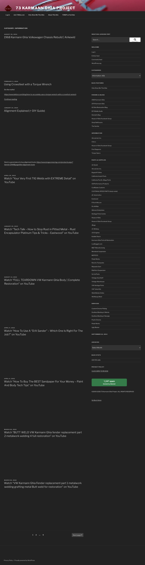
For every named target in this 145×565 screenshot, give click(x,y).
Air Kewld (95, 165)
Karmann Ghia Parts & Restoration (103, 240)
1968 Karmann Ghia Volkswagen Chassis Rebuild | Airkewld (39, 37)
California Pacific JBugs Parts (101, 180)
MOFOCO (95, 255)
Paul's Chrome (96, 320)
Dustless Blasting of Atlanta (100, 312)
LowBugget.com (97, 244)
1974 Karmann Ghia (98, 103)
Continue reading (10, 99)
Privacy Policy (8, 560)
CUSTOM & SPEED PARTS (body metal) (105, 191)
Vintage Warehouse (98, 281)
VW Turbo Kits (96, 289)
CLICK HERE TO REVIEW (100, 371)
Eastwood (95, 199)
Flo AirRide (95, 206)
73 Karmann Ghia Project (45, 8)
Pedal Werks (96, 259)
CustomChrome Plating (99, 308)
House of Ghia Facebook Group (101, 118)
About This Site (53, 15)
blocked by (109, 382)
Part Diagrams (96, 149)
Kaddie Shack (96, 236)
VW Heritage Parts (98, 285)
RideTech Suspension (98, 270)
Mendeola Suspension (99, 251)
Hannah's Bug (96, 115)
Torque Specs (96, 153)
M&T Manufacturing (98, 248)
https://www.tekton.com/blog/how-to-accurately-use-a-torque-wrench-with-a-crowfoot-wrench (40, 94)
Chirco (94, 142)
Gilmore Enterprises (98, 210)
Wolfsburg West (97, 296)
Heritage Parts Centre (99, 214)
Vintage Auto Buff (97, 278)
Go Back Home (96, 400)
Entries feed (95, 56)
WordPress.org (96, 63)
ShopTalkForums (97, 122)
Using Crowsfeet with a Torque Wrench (27, 84)
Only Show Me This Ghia (36, 15)
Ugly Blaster (95, 327)
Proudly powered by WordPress (24, 560)
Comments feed (97, 59)
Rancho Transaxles (98, 263)
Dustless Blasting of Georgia (101, 316)
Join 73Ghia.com (19, 15)
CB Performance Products (100, 184)
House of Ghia (96, 217)
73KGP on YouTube (68, 15)
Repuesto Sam (96, 266)
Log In (8, 15)
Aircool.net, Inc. (97, 138)
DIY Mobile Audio (97, 111)
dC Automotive (96, 195)
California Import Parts (99, 176)
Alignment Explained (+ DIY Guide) (24, 110)
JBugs (94, 225)
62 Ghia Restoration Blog (100, 107)
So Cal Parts (96, 274)
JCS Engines (96, 232)
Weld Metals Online (98, 293)
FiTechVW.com (97, 202)
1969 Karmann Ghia (98, 100)
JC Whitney (95, 229)
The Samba (95, 126)
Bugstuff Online (97, 172)
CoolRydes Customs (98, 187)
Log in (93, 52)
